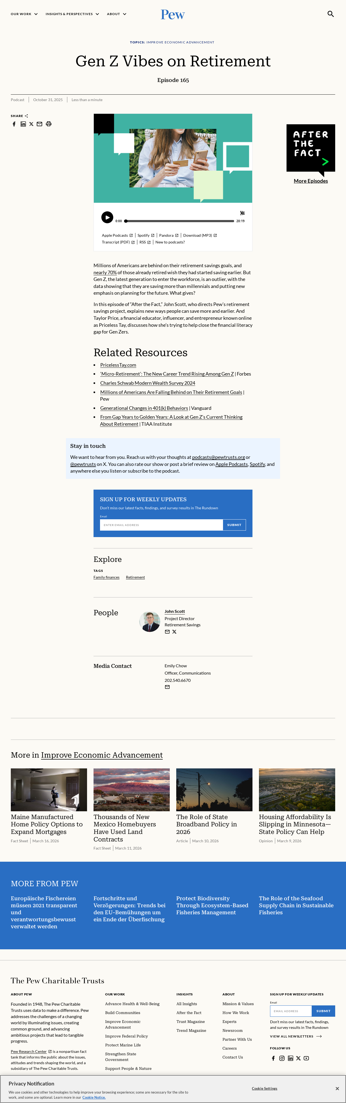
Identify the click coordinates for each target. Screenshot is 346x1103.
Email (103, 516)
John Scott (175, 611)
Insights (185, 994)
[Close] (337, 1089)
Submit (234, 525)
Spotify (257, 464)
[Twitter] (298, 1058)
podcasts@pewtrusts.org (218, 457)
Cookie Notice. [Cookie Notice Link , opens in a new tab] (94, 1097)
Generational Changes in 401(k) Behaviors (144, 408)
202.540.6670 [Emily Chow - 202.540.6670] (178, 680)
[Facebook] (273, 1058)
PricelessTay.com (118, 365)
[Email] (161, 525)
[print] (48, 124)
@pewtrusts (83, 464)
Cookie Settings (264, 1088)
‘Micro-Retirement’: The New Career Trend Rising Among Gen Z (167, 374)
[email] (167, 631)
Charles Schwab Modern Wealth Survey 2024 (147, 383)
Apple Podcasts (231, 464)
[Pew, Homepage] (173, 13)
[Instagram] (282, 1058)
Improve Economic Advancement (102, 755)
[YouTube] (306, 1058)
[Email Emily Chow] (167, 687)
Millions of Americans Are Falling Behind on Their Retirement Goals (171, 392)
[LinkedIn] (290, 1058)
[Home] (57, 981)
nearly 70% (105, 272)
